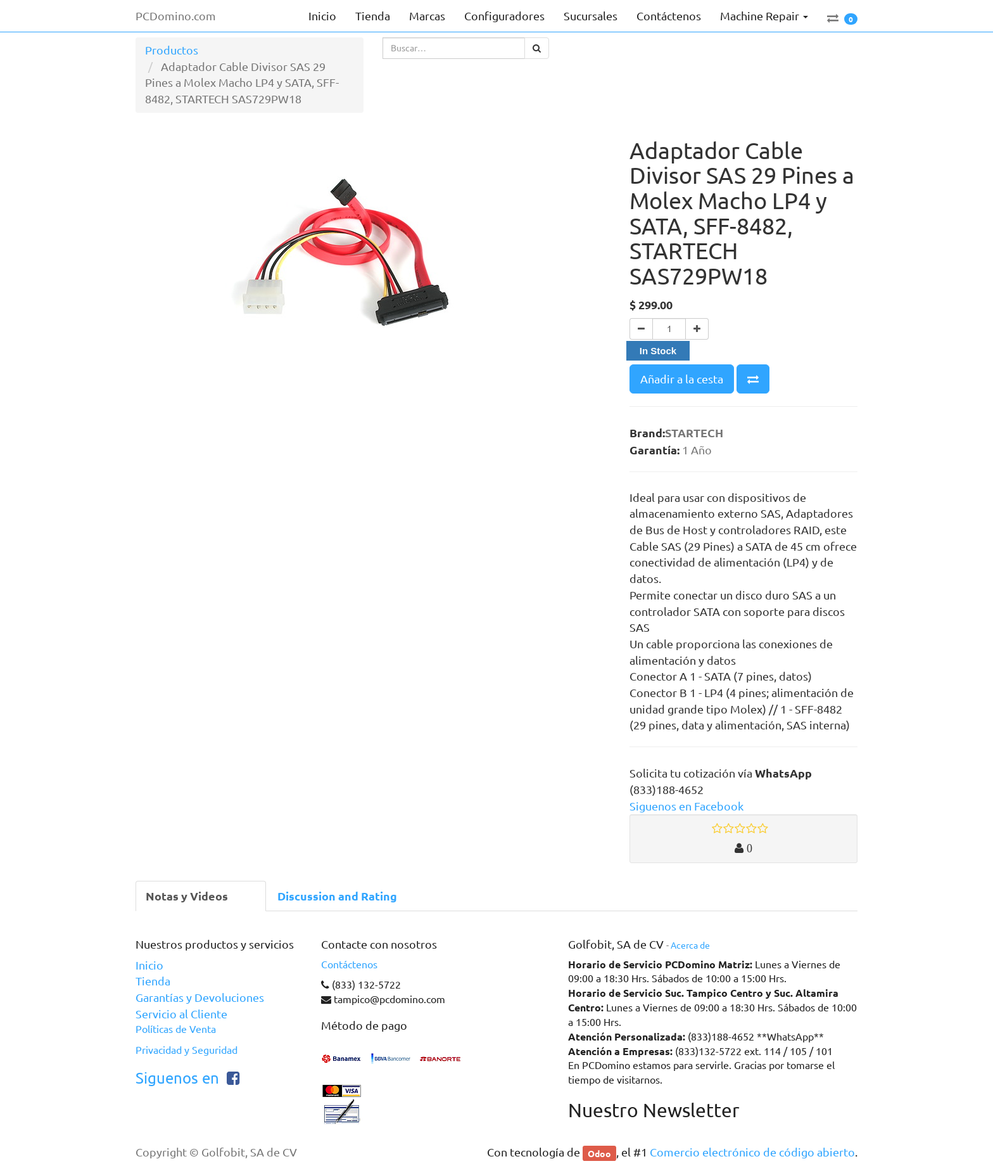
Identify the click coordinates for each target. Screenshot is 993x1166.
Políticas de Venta (176, 1029)
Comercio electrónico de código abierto (752, 1152)
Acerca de (690, 945)
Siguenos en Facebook (686, 806)
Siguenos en (177, 1078)
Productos (171, 50)
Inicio (149, 965)
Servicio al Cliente (181, 1014)
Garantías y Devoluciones (200, 997)
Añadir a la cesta (681, 379)
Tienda (153, 981)
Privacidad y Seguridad (186, 1050)
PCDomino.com (176, 16)
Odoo (599, 1152)
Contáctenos (349, 964)
